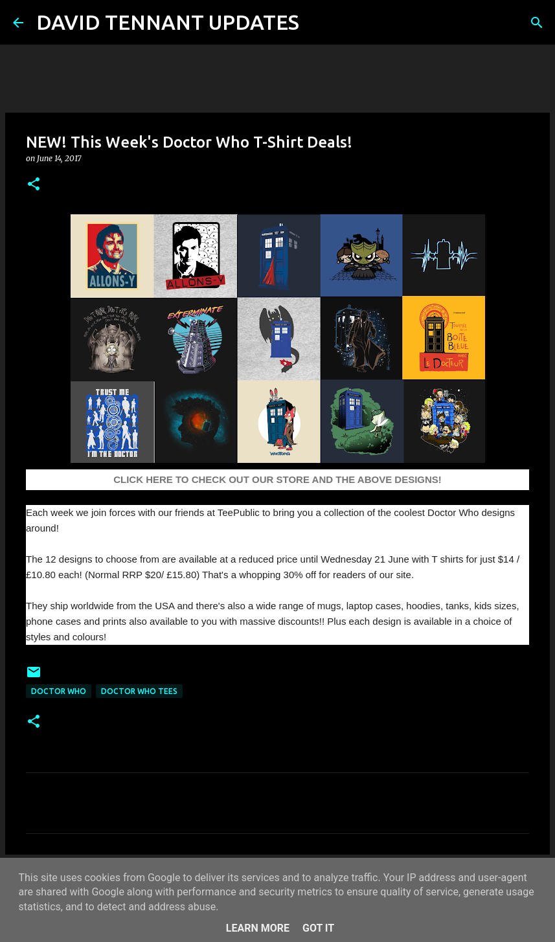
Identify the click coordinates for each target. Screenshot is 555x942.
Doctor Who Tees (139, 691)
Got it (318, 928)
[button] (33, 185)
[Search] (317, 22)
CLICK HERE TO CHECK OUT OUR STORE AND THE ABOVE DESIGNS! (277, 479)
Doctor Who (58, 691)
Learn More (257, 928)
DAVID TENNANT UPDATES (167, 22)
